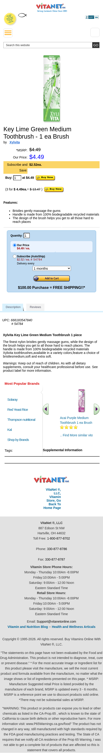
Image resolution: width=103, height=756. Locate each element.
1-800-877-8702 (58, 538)
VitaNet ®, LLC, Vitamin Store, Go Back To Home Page (52, 499)
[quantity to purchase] (17, 177)
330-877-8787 (55, 559)
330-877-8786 (57, 549)
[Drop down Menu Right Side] (95, 32)
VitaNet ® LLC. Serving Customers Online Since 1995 (51, 7)
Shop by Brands (19, 440)
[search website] (51, 45)
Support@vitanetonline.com (56, 621)
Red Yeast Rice (17, 409)
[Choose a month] (52, 268)
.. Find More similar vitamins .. (81, 435)
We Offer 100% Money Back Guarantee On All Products (10, 19)
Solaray (12, 399)
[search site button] (95, 45)
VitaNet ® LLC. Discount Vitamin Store (51, 479)
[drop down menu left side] (8, 32)
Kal (9, 430)
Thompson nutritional (21, 419)
